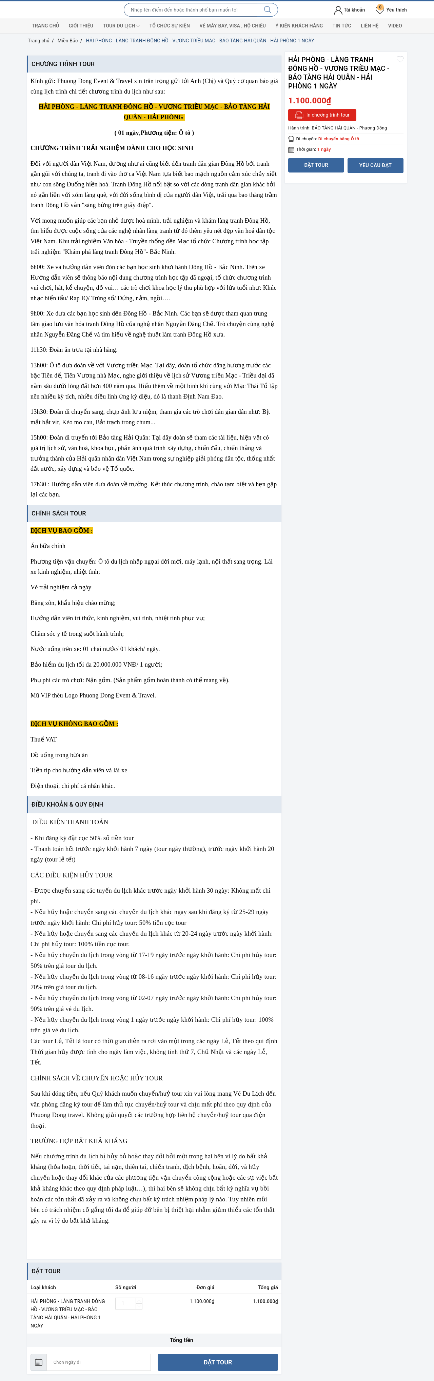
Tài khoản (349, 10)
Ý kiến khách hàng (299, 25)
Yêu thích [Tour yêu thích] (391, 10)
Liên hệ (369, 25)
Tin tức (342, 25)
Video (395, 25)
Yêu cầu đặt (375, 165)
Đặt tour (218, 1362)
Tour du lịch (121, 26)
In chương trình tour (322, 115)
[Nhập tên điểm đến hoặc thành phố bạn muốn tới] (191, 10)
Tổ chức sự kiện (170, 25)
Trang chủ (45, 25)
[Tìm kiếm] (267, 10)
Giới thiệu (81, 25)
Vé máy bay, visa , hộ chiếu (232, 25)
